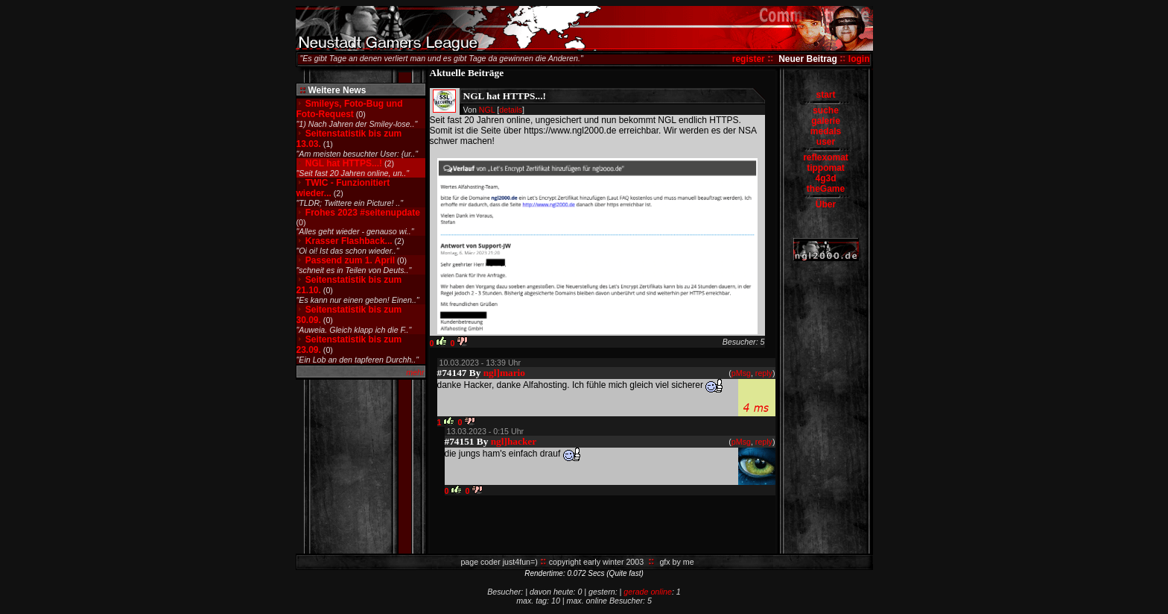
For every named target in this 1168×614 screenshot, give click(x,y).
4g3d (825, 178)
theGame (826, 189)
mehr (415, 372)
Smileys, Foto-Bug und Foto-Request (349, 108)
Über (826, 204)
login (859, 59)
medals (825, 131)
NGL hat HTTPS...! (343, 163)
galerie (825, 121)
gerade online (647, 591)
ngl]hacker (513, 441)
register (748, 59)
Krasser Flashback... (349, 241)
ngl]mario (504, 372)
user (825, 142)
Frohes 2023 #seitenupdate (362, 212)
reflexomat (825, 157)
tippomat (826, 168)
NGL (487, 109)
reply (763, 373)
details (510, 109)
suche (826, 110)
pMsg (741, 373)
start (825, 95)
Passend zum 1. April (350, 260)
